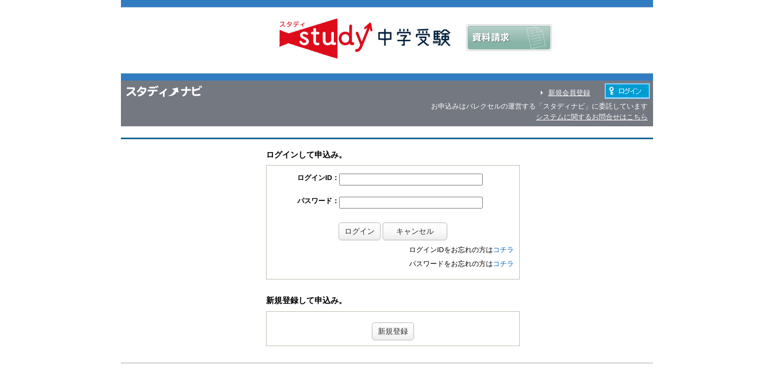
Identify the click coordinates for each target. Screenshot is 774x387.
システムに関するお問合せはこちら (592, 117)
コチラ (503, 232)
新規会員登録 (569, 93)
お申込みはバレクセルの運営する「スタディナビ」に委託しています (539, 106)
